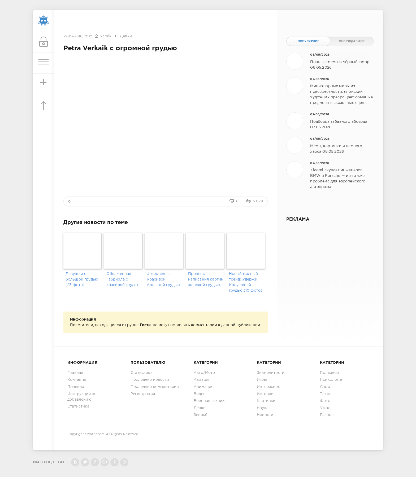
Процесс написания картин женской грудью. (206, 279)
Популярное (308, 41)
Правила (75, 386)
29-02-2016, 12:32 (77, 36)
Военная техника (210, 400)
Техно (326, 394)
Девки (126, 36)
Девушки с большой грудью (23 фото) (82, 279)
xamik (105, 36)
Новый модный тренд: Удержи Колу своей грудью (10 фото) (245, 282)
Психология (331, 379)
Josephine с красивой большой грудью (163, 279)
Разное (326, 415)
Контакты (76, 379)
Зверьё (200, 415)
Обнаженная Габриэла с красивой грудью (123, 279)
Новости (265, 415)
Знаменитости (270, 372)
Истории (265, 394)
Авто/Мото (204, 372)
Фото (325, 400)
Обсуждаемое (352, 41)
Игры (262, 379)
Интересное (268, 386)
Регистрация (143, 394)
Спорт (326, 386)
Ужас (325, 408)
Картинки (266, 400)
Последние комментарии (155, 386)
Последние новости (150, 379)
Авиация (202, 379)
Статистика (78, 406)
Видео (200, 394)
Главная (75, 372)
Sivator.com (95, 434)
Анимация (203, 386)
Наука (262, 408)
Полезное (329, 372)
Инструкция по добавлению (82, 396)
